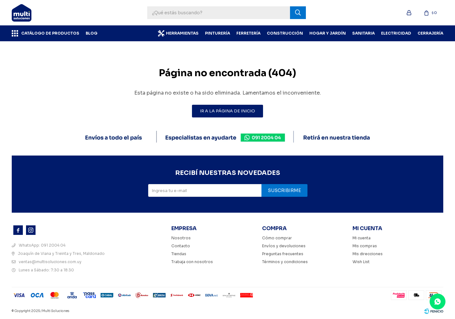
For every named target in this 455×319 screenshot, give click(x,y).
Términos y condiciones (285, 261)
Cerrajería (430, 33)
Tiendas (178, 253)
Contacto (180, 245)
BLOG (91, 33)
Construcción (285, 33)
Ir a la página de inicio (227, 111)
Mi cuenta (362, 238)
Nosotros (181, 238)
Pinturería (217, 33)
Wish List (361, 261)
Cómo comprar (277, 238)
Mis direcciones (368, 253)
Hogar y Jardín (327, 33)
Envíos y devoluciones (284, 245)
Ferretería (248, 33)
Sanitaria (363, 33)
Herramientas (182, 33)
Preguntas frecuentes (282, 253)
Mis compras (365, 245)
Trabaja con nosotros (192, 261)
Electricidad (396, 33)
